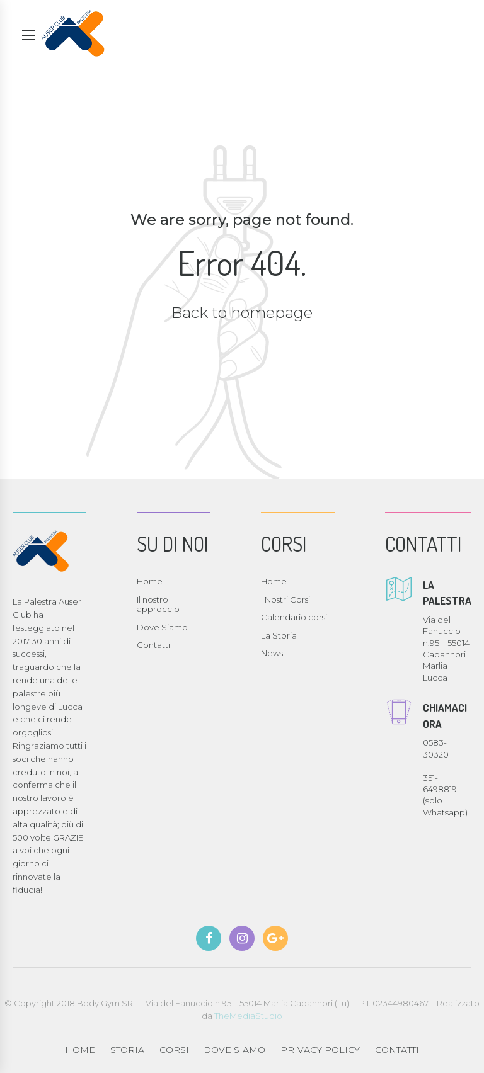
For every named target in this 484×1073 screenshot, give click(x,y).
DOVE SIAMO (234, 1049)
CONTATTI (397, 1049)
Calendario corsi (294, 617)
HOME (80, 1049)
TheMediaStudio (248, 1016)
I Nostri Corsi (285, 599)
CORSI (174, 1049)
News (272, 653)
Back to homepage (242, 313)
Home (150, 581)
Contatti (153, 645)
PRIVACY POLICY (320, 1049)
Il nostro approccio (158, 604)
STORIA (127, 1049)
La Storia (279, 635)
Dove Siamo (162, 627)
